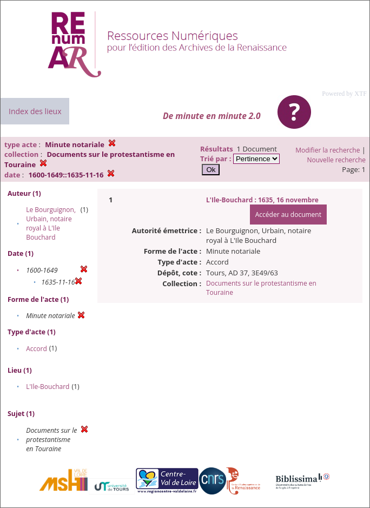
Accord (36, 348)
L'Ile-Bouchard (47, 386)
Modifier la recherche (327, 150)
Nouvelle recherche (336, 159)
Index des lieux (35, 111)
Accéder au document (288, 214)
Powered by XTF (344, 93)
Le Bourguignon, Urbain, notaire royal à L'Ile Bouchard (51, 223)
